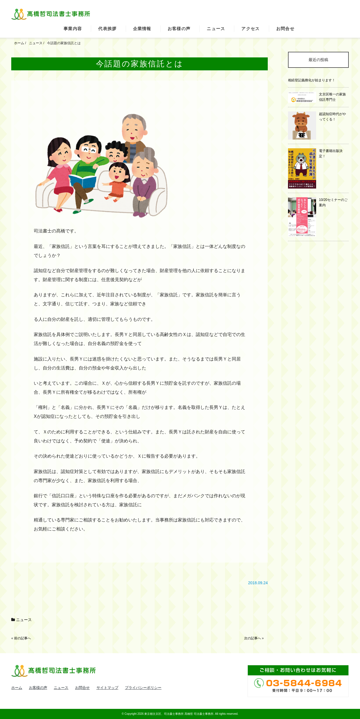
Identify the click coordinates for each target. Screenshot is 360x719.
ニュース (216, 28)
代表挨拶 (107, 28)
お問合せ (285, 28)
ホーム (16, 688)
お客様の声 (179, 28)
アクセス (250, 28)
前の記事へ (22, 638)
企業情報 (142, 28)
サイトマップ (107, 688)
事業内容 (73, 28)
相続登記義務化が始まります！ (311, 80)
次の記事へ (252, 638)
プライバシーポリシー (143, 688)
